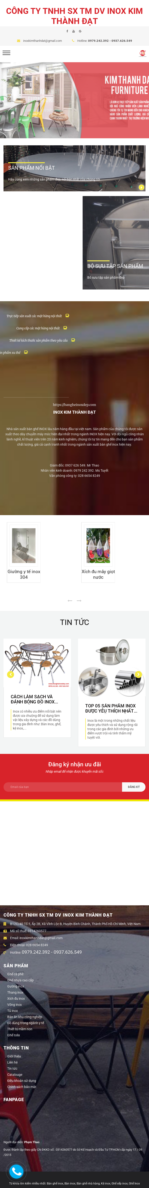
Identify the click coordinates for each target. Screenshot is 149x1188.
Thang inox (15, 992)
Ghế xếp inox (120, 1183)
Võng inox (14, 1005)
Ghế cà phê (15, 974)
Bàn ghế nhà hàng (88, 1183)
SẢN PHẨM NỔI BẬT (31, 168)
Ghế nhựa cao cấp (20, 980)
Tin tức (12, 1068)
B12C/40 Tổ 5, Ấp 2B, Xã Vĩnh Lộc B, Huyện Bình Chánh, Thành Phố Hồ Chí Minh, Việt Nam (72, 924)
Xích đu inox (16, 998)
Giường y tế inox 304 (95, 591)
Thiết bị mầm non (19, 1029)
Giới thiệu (14, 1056)
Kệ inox (105, 1183)
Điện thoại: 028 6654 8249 (26, 945)
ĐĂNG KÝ (134, 787)
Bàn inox (69, 1183)
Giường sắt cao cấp (20, 591)
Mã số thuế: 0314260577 (25, 931)
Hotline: (44, 952)
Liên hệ (12, 1062)
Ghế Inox (134, 1183)
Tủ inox (12, 1011)
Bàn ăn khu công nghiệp (24, 1017)
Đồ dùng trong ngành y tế (25, 1023)
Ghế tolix (13, 1035)
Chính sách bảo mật (21, 1087)
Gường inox (15, 986)
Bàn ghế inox (55, 1183)
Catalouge (14, 1074)
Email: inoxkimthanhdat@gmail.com (33, 938)
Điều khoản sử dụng (21, 1081)
